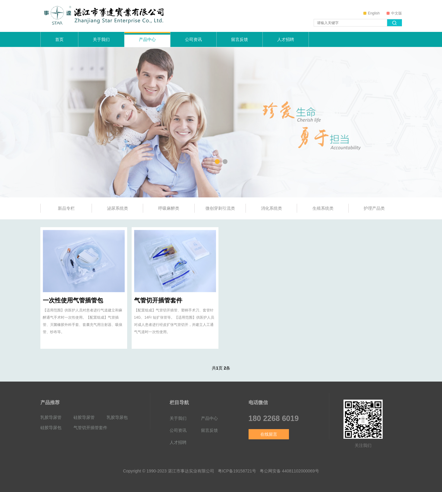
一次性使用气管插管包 (73, 300)
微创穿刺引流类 (220, 208)
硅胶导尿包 (50, 427)
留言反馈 (239, 39)
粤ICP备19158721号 (237, 471)
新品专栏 (66, 208)
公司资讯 (193, 39)
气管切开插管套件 (158, 300)
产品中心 (147, 39)
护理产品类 (374, 208)
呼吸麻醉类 (168, 208)
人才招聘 (285, 39)
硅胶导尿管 (84, 417)
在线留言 (268, 434)
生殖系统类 (323, 208)
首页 (59, 39)
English (371, 13)
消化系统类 (271, 208)
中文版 (394, 13)
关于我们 (101, 39)
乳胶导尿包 (117, 417)
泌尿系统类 (117, 208)
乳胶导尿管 (50, 417)
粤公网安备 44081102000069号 (289, 471)
